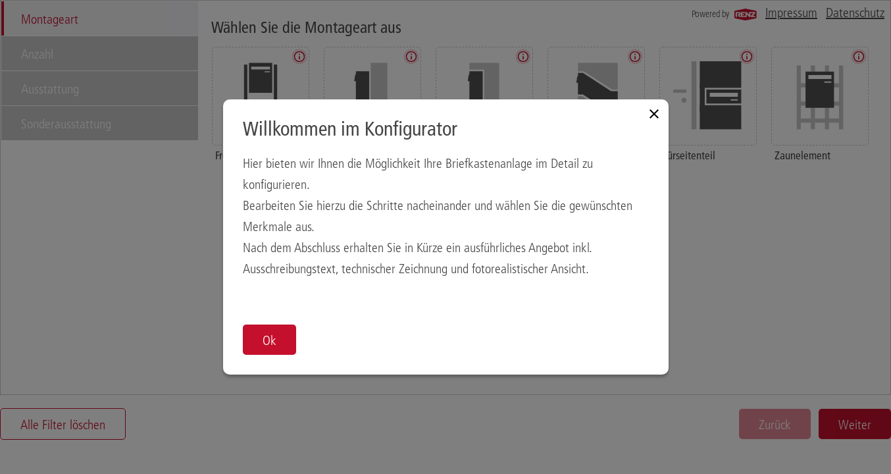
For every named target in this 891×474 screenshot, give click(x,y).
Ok (269, 339)
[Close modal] (654, 114)
